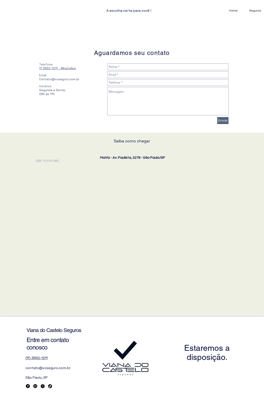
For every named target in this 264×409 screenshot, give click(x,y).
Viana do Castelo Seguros (54, 330)
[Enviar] (223, 120)
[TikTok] (50, 386)
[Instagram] (35, 386)
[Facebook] (27, 386)
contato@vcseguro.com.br (48, 368)
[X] (42, 386)
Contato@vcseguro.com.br (59, 79)
